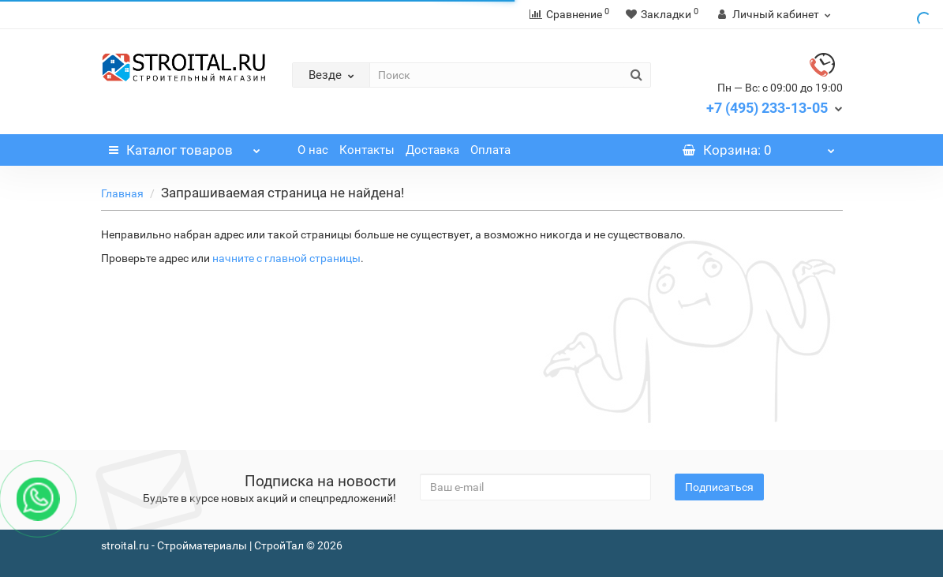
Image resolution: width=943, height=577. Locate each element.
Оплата (490, 150)
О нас (312, 150)
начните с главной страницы (286, 258)
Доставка (432, 150)
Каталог (185, 146)
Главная (122, 193)
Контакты (367, 150)
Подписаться (719, 487)
